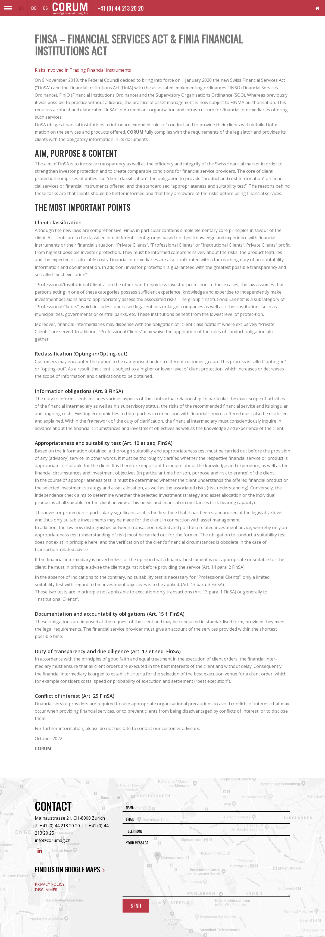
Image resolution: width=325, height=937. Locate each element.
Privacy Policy (49, 884)
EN (21, 8)
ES (45, 8)
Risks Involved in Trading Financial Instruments (83, 70)
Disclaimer (46, 889)
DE (33, 8)
